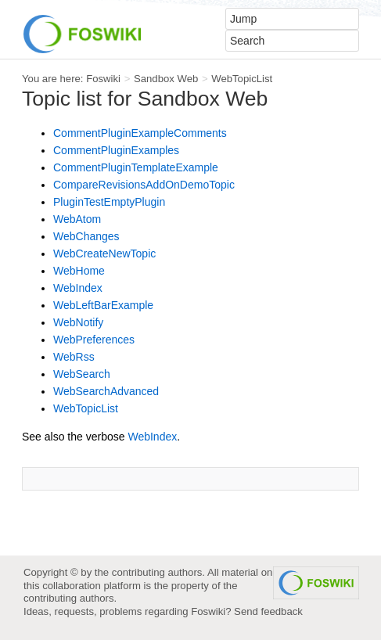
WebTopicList (241, 78)
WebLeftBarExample (103, 305)
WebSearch (81, 374)
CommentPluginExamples (116, 150)
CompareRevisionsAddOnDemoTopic (144, 184)
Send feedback (268, 611)
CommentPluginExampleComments (140, 133)
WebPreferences (94, 339)
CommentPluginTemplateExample (135, 167)
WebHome (79, 270)
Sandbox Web (166, 78)
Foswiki (103, 78)
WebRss (74, 357)
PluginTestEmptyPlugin (109, 202)
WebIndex (77, 288)
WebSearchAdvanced (106, 391)
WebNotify (78, 322)
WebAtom (77, 219)
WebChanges (86, 236)
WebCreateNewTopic (104, 253)
